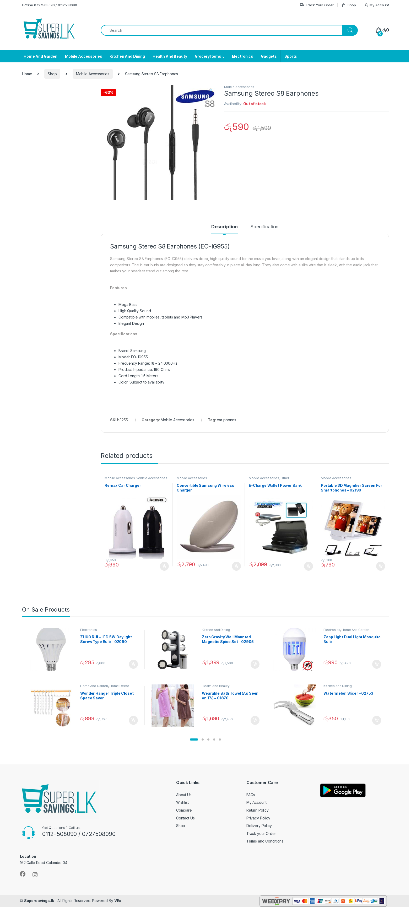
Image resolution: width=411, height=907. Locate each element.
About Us (184, 794)
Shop (349, 5)
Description (224, 226)
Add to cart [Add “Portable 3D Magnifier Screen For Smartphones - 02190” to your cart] (380, 566)
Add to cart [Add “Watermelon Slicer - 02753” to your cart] (376, 720)
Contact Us (185, 818)
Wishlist (182, 802)
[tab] (224, 229)
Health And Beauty (170, 56)
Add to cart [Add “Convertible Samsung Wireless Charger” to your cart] (236, 566)
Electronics (242, 56)
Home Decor (119, 686)
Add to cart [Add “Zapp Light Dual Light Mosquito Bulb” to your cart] (376, 664)
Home (27, 74)
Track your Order (261, 833)
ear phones (226, 420)
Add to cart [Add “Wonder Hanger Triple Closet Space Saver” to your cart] (133, 720)
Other (284, 478)
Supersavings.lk (39, 900)
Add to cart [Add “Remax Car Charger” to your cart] (164, 566)
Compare (184, 810)
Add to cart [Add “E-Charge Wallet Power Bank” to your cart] (308, 566)
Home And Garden (40, 56)
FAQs (250, 794)
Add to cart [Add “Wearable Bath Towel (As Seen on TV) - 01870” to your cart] (255, 720)
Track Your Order (317, 5)
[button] (194, 739)
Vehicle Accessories (151, 478)
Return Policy (257, 810)
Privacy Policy (258, 818)
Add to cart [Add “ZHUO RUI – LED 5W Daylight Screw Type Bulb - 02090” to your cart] (133, 664)
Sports (290, 56)
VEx (117, 900)
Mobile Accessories (83, 56)
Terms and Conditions (264, 841)
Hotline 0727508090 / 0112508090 (49, 5)
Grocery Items (208, 56)
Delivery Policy (259, 825)
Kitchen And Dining (127, 56)
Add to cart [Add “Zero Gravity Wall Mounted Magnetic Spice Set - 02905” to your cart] (255, 664)
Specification (264, 226)
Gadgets (269, 56)
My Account (376, 5)
